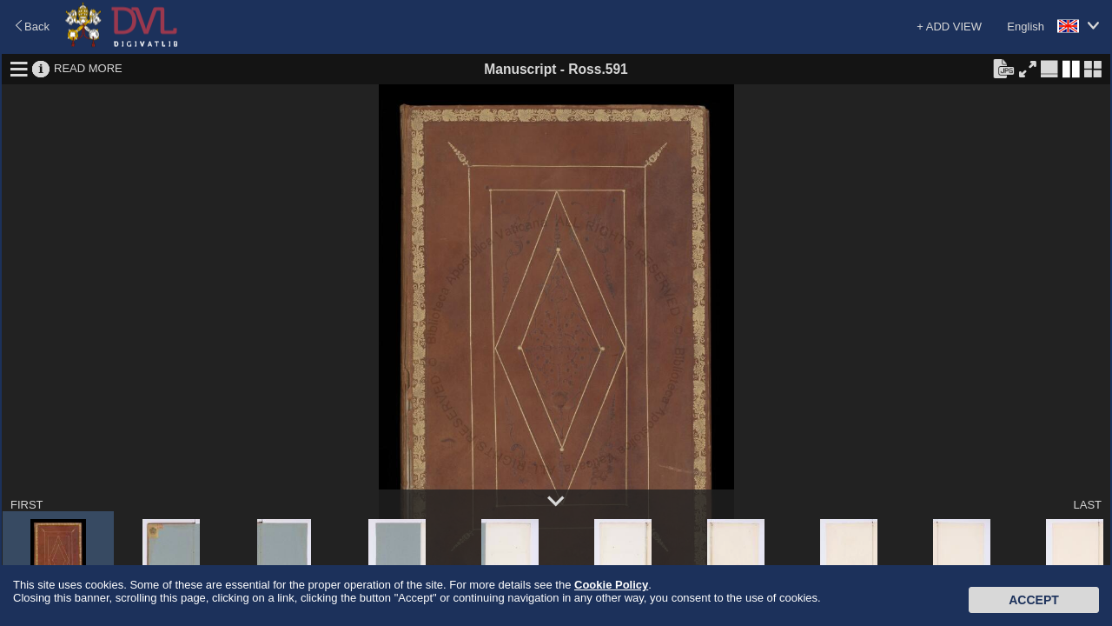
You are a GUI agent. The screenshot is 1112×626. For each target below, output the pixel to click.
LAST (1087, 504)
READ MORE (88, 68)
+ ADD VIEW (949, 26)
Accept (1034, 600)
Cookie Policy (611, 584)
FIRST (26, 504)
